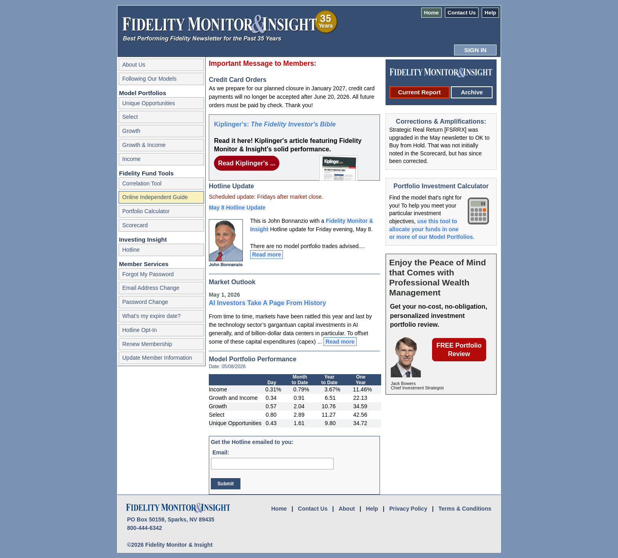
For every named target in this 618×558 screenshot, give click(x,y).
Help (490, 13)
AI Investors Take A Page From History (267, 302)
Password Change (145, 302)
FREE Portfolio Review (459, 349)
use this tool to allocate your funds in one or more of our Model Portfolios (431, 229)
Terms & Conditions (464, 508)
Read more (266, 254)
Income (131, 159)
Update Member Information (157, 357)
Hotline (131, 249)
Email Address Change (150, 288)
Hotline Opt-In (139, 330)
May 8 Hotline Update (237, 207)
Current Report (419, 92)
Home (431, 13)
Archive (472, 92)
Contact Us (462, 13)
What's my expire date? (151, 316)
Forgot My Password (148, 274)
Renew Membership (147, 344)
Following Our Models (149, 78)
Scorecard (135, 225)
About (347, 508)
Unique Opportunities (148, 103)
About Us (133, 64)
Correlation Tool (142, 183)
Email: (220, 452)
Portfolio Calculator (146, 211)
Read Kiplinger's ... (246, 163)
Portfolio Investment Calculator (441, 186)
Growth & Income (144, 145)
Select (130, 117)
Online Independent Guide (155, 197)
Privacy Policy (408, 508)
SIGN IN (475, 50)
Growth (131, 131)
